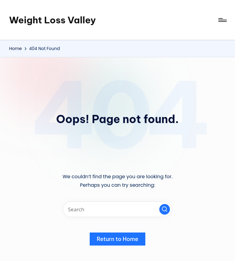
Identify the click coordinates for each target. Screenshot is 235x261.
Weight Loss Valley (52, 20)
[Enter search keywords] (117, 209)
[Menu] (222, 20)
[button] (164, 209)
